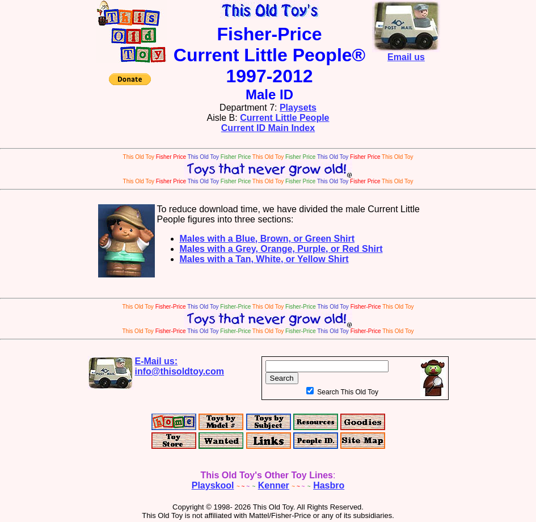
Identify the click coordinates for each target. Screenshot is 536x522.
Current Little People (284, 118)
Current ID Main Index (268, 128)
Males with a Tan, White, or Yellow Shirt (264, 259)
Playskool (213, 485)
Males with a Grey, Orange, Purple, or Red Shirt (281, 249)
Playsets (298, 107)
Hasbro (328, 485)
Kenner (273, 485)
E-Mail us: (180, 366)
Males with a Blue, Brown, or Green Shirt (267, 238)
